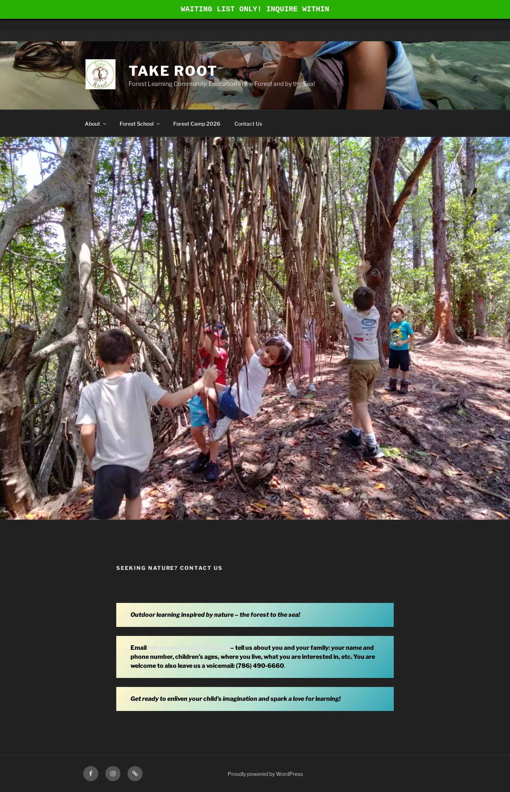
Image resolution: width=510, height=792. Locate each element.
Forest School (140, 123)
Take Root (173, 71)
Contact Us (248, 123)
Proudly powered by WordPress (265, 774)
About (96, 123)
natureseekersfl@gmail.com (188, 647)
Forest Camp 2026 (196, 123)
